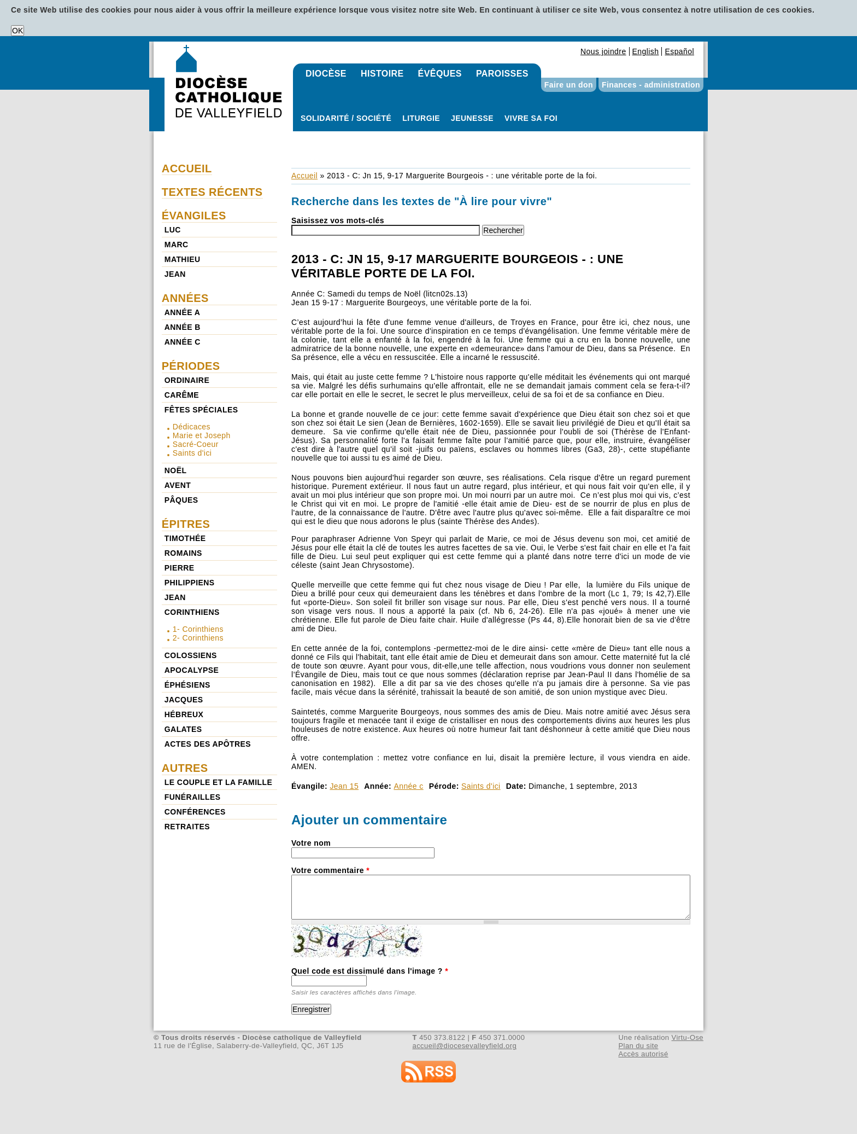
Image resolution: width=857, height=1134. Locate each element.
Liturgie (421, 118)
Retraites (187, 826)
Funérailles (193, 797)
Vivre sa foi (530, 118)
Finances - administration (651, 84)
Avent (178, 485)
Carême (182, 395)
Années (185, 298)
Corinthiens (192, 612)
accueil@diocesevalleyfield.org (465, 1046)
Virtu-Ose (687, 1037)
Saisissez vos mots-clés (337, 220)
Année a (182, 312)
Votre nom (311, 843)
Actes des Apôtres (208, 744)
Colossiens (191, 655)
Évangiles (194, 216)
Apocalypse (192, 670)
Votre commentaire (330, 870)
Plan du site (638, 1046)
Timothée (185, 538)
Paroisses (502, 73)
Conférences (195, 811)
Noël (176, 470)
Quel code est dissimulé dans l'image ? (369, 971)
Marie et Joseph (202, 435)
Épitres (186, 524)
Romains (183, 553)
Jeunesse (472, 118)
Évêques (440, 73)
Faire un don (568, 84)
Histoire (382, 73)
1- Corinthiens (198, 629)
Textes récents (212, 192)
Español (679, 51)
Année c (408, 786)
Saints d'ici (481, 786)
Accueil (304, 175)
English (645, 51)
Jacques (184, 699)
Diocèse (326, 73)
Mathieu (183, 259)
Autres (185, 768)
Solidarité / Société (346, 118)
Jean (175, 274)
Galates (183, 729)
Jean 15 (344, 786)
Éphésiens (187, 685)
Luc (173, 229)
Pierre (180, 567)
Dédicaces (191, 426)
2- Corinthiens (198, 637)
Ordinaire (187, 380)
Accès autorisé (643, 1054)
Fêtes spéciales (201, 409)
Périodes (191, 366)
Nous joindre (603, 51)
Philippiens (190, 582)
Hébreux (184, 714)
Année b (183, 327)
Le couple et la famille (218, 782)
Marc (177, 244)
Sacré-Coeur (196, 444)
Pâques (181, 500)
